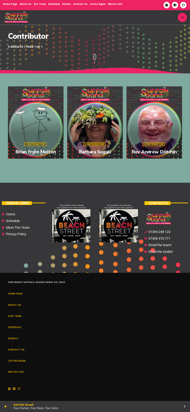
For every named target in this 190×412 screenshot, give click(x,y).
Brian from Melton (35, 152)
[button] (69, 249)
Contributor (35, 144)
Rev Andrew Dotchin (154, 152)
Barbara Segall (95, 152)
